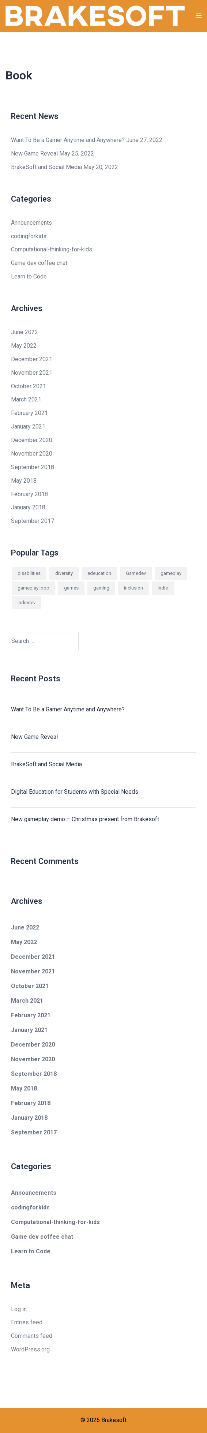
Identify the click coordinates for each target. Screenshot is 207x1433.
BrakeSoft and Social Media (46, 167)
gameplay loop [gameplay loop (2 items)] (33, 588)
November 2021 (31, 372)
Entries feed (26, 1322)
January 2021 (28, 426)
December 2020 (31, 440)
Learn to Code (29, 276)
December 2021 (31, 359)
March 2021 (26, 399)
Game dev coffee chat (39, 262)
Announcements (31, 222)
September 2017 (32, 520)
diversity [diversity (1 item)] (64, 573)
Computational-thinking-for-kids (51, 249)
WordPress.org (30, 1349)
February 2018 (29, 494)
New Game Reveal (34, 153)
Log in (19, 1309)
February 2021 (29, 412)
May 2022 (24, 345)
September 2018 (32, 467)
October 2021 (28, 386)
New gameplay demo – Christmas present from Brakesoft (85, 819)
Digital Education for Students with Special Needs (74, 791)
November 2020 (31, 453)
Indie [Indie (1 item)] (163, 588)
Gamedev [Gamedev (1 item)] (136, 573)
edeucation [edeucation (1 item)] (99, 573)
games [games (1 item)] (71, 588)
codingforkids (28, 236)
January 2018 (28, 507)
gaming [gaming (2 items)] (101, 588)
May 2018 (24, 480)
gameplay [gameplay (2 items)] (171, 573)
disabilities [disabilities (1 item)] (29, 573)
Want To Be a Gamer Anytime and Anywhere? (68, 139)
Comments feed (31, 1335)
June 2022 (24, 332)
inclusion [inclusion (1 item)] (133, 588)
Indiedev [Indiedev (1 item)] (26, 602)
